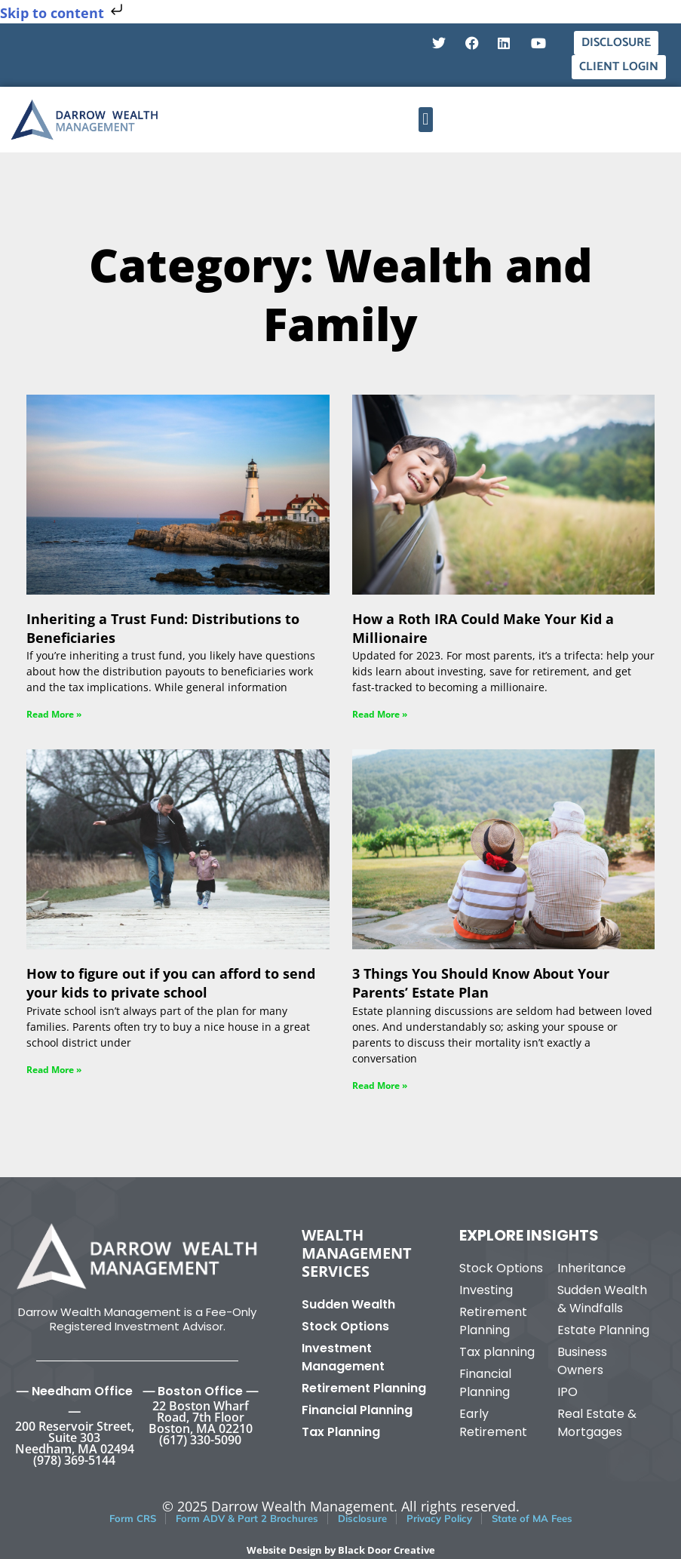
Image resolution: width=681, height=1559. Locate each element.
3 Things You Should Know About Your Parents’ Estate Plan (480, 982)
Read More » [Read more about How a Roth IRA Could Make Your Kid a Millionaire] (379, 714)
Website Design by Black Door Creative (341, 1550)
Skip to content (63, 13)
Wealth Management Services (357, 1253)
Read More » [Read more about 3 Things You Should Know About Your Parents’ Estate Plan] (379, 1085)
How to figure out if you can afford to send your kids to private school (170, 982)
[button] (426, 119)
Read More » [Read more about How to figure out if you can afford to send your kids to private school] (53, 1069)
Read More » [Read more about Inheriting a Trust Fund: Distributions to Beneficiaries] (53, 714)
